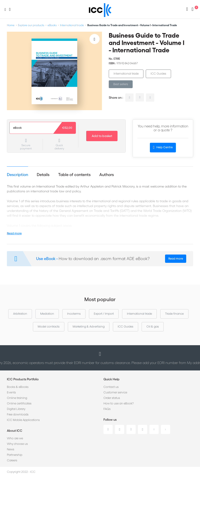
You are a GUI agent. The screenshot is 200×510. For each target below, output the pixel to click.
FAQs (107, 409)
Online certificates (19, 403)
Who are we (15, 438)
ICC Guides (158, 73)
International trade (72, 25)
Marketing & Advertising (89, 326)
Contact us (111, 387)
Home (10, 25)
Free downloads (18, 414)
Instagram (142, 429)
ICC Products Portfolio (23, 379)
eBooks (52, 25)
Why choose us (17, 444)
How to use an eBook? (118, 403)
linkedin (129, 97)
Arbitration (20, 313)
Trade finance (174, 313)
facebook (150, 97)
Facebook (131, 429)
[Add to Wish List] (94, 39)
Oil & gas (152, 326)
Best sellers (120, 84)
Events (11, 392)
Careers (12, 460)
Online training (17, 398)
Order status (111, 398)
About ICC (14, 430)
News (10, 449)
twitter (140, 97)
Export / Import (104, 313)
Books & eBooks (18, 387)
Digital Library (16, 409)
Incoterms (74, 313)
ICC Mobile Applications (23, 420)
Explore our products (31, 25)
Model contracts (49, 326)
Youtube (154, 429)
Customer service (115, 392)
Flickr (165, 429)
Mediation (47, 313)
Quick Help (111, 379)
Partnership (14, 455)
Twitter (119, 429)
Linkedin (108, 429)
